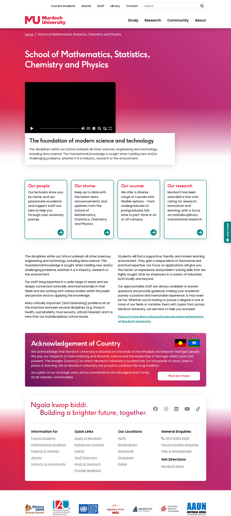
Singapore (126, 426)
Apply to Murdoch (88, 406)
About (200, 20)
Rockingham (127, 413)
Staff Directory (86, 426)
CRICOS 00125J (109, 506)
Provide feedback (88, 439)
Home (29, 34)
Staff (100, 6)
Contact (132, 6)
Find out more (179, 343)
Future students (43, 406)
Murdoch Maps (172, 434)
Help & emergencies (176, 419)
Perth (122, 406)
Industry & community (48, 432)
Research (153, 20)
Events (80, 419)
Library (115, 6)
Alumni (86, 6)
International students (48, 413)
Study (133, 20)
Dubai (122, 432)
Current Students (63, 6)
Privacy (201, 506)
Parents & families (45, 419)
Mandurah (126, 419)
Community (178, 20)
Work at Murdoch (88, 432)
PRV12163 (125, 506)
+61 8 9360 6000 (176, 406)
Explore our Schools (89, 413)
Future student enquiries (180, 413)
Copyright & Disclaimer (178, 506)
